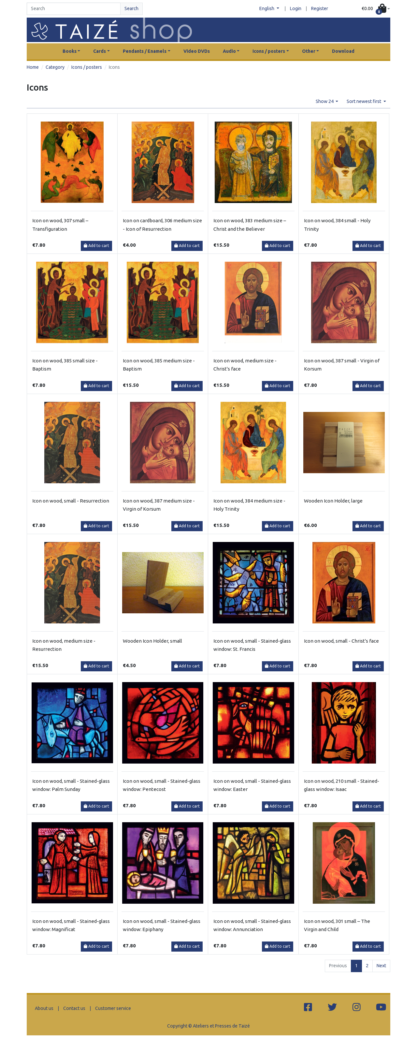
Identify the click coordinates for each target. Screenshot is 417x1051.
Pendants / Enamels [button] (144, 51)
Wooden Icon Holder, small (152, 641)
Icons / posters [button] (268, 51)
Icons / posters (86, 67)
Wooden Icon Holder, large (333, 501)
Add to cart (96, 245)
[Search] (74, 9)
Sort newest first (364, 101)
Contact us (74, 1008)
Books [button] (70, 51)
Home (33, 67)
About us (44, 1008)
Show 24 (325, 101)
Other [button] (308, 51)
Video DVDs (196, 51)
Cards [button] (99, 51)
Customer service (113, 1008)
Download (343, 51)
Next (381, 965)
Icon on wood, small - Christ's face (341, 641)
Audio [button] (229, 51)
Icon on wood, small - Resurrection (70, 501)
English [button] (267, 8)
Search (131, 8)
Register (319, 8)
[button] (375, 9)
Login (295, 8)
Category (55, 67)
